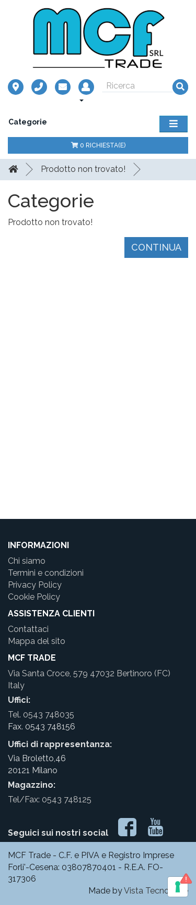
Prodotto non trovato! (83, 169)
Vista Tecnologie (156, 891)
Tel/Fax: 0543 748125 (49, 799)
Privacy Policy (35, 585)
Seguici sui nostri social (58, 833)
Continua (156, 247)
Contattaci (28, 629)
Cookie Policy (34, 597)
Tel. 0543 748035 (41, 715)
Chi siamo (26, 561)
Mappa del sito (36, 641)
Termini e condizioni (46, 573)
